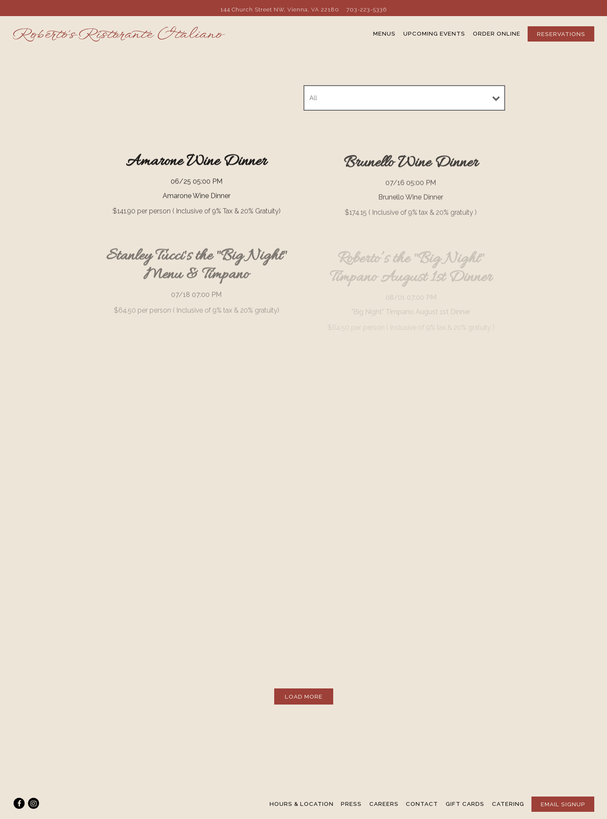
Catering (508, 803)
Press (351, 803)
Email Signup (563, 804)
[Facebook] (19, 803)
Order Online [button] (496, 33)
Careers (384, 803)
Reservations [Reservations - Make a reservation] (561, 34)
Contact (422, 803)
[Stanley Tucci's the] (196, 283)
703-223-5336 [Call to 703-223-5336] (366, 9)
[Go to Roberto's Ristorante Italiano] (279, 10)
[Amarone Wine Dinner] (196, 185)
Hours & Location (302, 803)
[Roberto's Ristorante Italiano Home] (119, 33)
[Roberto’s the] (410, 292)
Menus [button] (384, 33)
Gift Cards (465, 803)
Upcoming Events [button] (434, 33)
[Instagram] (33, 803)
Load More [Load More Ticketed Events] (309, 696)
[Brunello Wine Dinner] (410, 187)
